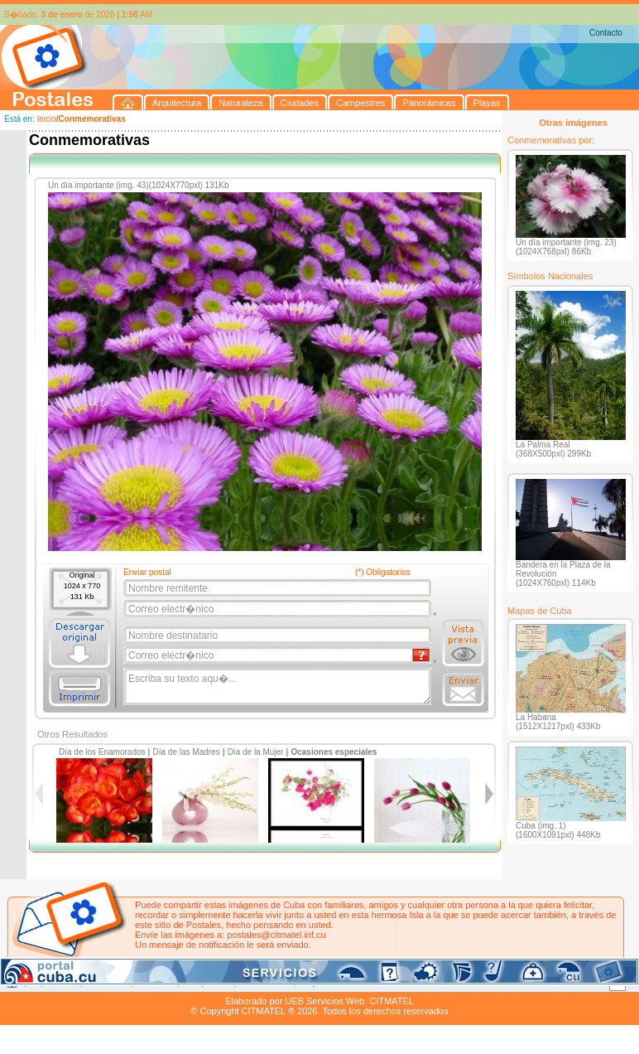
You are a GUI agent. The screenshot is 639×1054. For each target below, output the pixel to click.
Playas (313, 982)
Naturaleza (107, 982)
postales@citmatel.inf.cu (276, 935)
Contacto (605, 32)
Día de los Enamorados (102, 752)
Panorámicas (265, 982)
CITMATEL (391, 1001)
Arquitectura (52, 982)
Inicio (45, 118)
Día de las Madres (186, 752)
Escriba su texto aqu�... (278, 687)
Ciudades (156, 982)
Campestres (206, 982)
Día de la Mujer (256, 752)
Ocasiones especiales (334, 752)
